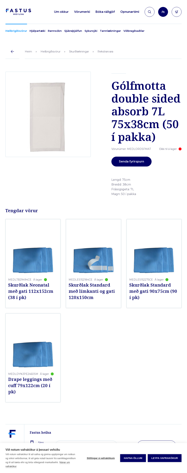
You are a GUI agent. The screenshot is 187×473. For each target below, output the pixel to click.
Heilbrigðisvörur (16, 31)
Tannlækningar (110, 31)
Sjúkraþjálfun (73, 31)
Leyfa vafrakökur (164, 458)
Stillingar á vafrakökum (101, 458)
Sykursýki (91, 31)
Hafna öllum (133, 458)
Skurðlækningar (79, 51)
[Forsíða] (18, 12)
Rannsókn (55, 31)
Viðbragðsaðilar (133, 31)
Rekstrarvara (105, 51)
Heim (28, 51)
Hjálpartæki (37, 31)
